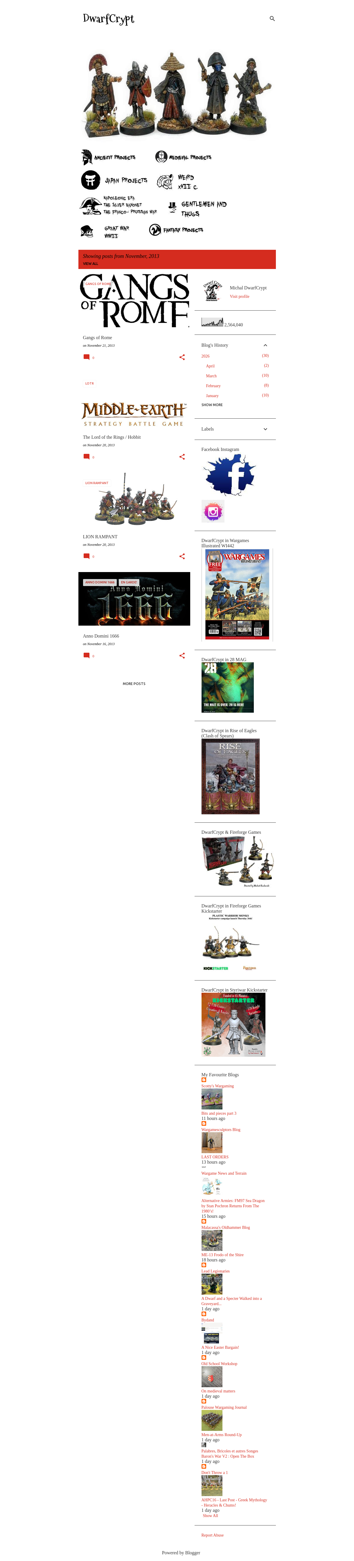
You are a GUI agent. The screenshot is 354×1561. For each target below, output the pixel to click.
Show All (210, 1516)
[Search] (272, 19)
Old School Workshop (220, 1364)
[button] (182, 358)
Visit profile (239, 296)
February (213, 386)
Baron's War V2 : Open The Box (228, 1456)
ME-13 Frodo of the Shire (223, 1255)
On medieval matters (219, 1391)
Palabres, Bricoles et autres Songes (230, 1451)
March (211, 376)
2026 (206, 356)
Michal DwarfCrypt (248, 287)
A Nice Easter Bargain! (220, 1347)
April (210, 366)
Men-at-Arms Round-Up (222, 1435)
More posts (134, 684)
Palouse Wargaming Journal (224, 1407)
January (212, 396)
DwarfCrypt (108, 19)
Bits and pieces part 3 (219, 1113)
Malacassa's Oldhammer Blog (226, 1227)
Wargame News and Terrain (224, 1173)
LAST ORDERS (215, 1157)
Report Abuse (213, 1535)
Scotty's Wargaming (218, 1086)
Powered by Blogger (177, 1552)
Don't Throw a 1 (215, 1472)
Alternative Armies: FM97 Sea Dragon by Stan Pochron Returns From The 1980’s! (233, 1206)
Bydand (208, 1320)
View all (90, 264)
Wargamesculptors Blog (221, 1130)
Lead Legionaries (216, 1271)
